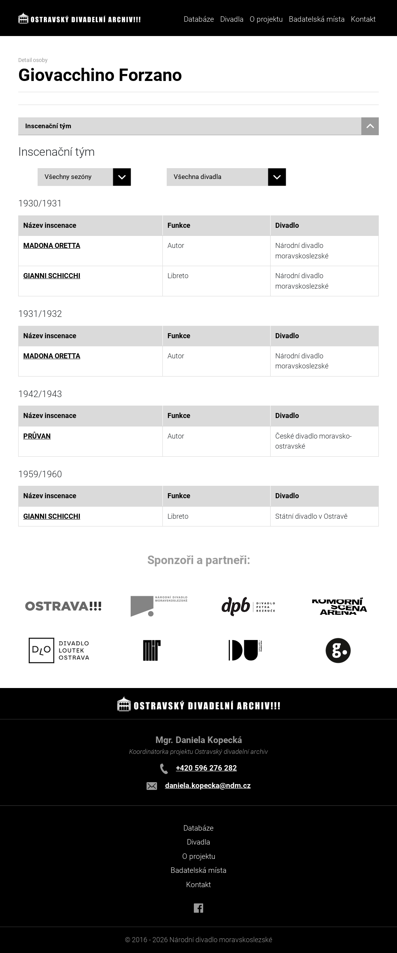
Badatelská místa (317, 19)
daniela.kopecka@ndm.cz (208, 785)
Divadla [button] (231, 19)
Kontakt (363, 19)
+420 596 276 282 (206, 768)
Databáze (199, 19)
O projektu (266, 19)
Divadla (198, 842)
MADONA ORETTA (51, 245)
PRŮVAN (37, 436)
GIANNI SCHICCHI (51, 276)
